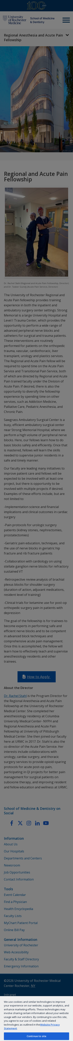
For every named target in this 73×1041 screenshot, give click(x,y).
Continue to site (36, 1036)
